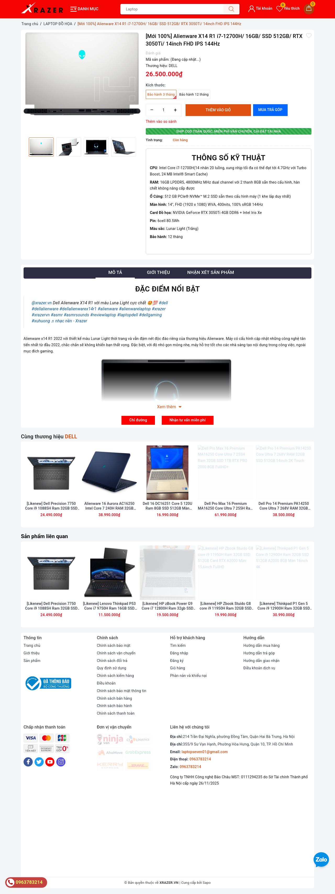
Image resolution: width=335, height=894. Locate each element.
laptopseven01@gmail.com (205, 752)
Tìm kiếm (178, 646)
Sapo (207, 883)
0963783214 (200, 760)
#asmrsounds (76, 314)
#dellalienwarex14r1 (78, 308)
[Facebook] (28, 762)
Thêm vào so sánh (161, 121)
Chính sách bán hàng (114, 699)
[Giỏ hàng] (309, 9)
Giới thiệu (32, 654)
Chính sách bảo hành (114, 706)
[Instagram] (60, 762)
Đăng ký (177, 661)
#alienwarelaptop (135, 308)
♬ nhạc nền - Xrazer (69, 320)
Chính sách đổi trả (112, 661)
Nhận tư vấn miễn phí (188, 420)
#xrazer (159, 308)
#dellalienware (45, 308)
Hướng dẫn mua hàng (261, 646)
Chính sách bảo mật (113, 646)
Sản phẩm (32, 661)
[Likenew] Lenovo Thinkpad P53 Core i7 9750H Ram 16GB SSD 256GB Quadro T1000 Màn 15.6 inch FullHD (109, 606)
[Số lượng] (164, 110)
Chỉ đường (138, 420)
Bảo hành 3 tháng (161, 95)
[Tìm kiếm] (231, 9)
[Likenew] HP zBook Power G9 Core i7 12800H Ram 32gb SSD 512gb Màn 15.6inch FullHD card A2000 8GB (167, 606)
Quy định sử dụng (111, 669)
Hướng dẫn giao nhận (261, 661)
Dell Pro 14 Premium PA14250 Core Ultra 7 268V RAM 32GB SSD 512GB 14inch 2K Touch (284, 506)
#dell (163, 302)
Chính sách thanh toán (116, 714)
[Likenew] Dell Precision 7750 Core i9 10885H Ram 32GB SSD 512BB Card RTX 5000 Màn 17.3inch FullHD (51, 506)
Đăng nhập (179, 654)
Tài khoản (260, 8)
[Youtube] (49, 762)
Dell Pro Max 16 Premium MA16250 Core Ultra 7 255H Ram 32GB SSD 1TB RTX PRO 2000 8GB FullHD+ (225, 506)
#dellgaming (150, 314)
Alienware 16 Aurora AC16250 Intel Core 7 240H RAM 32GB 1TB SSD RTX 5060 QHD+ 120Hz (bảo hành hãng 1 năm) (109, 506)
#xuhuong (41, 320)
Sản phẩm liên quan (44, 536)
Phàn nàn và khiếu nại (188, 676)
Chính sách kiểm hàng (115, 676)
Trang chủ (32, 646)
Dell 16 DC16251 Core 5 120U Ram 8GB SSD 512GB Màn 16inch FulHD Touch (167, 506)
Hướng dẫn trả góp (259, 654)
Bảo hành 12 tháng (194, 94)
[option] (82, 73)
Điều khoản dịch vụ (259, 669)
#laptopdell (127, 314)
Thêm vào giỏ (218, 110)
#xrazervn (41, 314)
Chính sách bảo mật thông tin (122, 691)
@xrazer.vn (42, 302)
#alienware (108, 308)
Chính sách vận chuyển (116, 654)
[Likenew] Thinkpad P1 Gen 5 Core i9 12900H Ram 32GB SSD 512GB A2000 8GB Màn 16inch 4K (284, 606)
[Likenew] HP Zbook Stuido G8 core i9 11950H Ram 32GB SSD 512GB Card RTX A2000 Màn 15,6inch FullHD (226, 606)
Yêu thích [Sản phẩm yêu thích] (288, 8)
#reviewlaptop (103, 314)
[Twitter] (39, 762)
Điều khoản (106, 684)
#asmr (57, 314)
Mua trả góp (270, 110)
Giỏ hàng (177, 669)
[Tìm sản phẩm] (172, 9)
